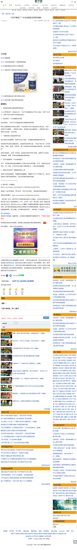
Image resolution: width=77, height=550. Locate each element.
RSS (72, 531)
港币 (62, 388)
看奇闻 (63, 10)
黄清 (70, 490)
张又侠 (55, 360)
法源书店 (30, 533)
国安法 (66, 363)
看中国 (68, 381)
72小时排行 (44, 5)
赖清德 (55, 373)
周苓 (67, 490)
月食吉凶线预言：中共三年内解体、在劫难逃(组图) (17, 476)
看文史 (52, 10)
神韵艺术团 (23, 533)
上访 (56, 399)
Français (36, 539)
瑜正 (56, 496)
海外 (72, 409)
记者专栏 (71, 5)
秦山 (63, 493)
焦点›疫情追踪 (5, 213)
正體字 (30, 539)
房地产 (66, 388)
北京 (73, 391)
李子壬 (63, 496)
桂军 (64, 412)
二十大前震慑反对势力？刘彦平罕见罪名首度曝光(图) (18, 437)
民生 (69, 409)
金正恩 (69, 370)
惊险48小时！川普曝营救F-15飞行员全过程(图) (70, 73)
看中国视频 (7, 216)
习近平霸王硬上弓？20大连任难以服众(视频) (15, 443)
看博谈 (36, 10)
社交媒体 (59, 383)
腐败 (54, 381)
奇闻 (61, 419)
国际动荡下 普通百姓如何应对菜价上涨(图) (70, 132)
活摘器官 (69, 360)
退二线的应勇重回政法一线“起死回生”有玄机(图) (16, 419)
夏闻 (63, 490)
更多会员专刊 (72, 51)
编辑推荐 (62, 5)
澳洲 (57, 412)
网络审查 (65, 399)
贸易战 (69, 358)
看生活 (57, 10)
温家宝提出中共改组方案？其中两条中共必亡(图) (16, 463)
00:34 (2, 62)
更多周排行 (73, 311)
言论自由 (69, 404)
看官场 (19, 10)
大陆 (73, 394)
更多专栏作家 (72, 498)
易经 (62, 417)
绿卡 (65, 409)
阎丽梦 (64, 370)
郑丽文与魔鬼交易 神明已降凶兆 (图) (12, 457)
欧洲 (46, 536)
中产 (57, 391)
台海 (10, 136)
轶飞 (57, 490)
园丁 (54, 493)
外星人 (65, 419)
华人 (59, 406)
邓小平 (63, 414)
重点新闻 (18, 5)
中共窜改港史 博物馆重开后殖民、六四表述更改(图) (70, 140)
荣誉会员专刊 (59, 18)
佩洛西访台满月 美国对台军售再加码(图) (13, 431)
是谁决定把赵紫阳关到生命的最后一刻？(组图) (70, 97)
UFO (57, 370)
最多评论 (54, 5)
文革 (72, 419)
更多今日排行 (72, 263)
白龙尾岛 (69, 401)
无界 (64, 533)
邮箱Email (55, 524)
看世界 (47, 10)
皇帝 (54, 417)
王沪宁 (61, 376)
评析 (68, 515)
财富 (54, 391)
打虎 (60, 381)
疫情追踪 (56, 518)
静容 (67, 493)
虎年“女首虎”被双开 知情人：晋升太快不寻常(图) (16, 416)
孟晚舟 (59, 373)
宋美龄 (58, 414)
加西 (49, 536)
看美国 (25, 10)
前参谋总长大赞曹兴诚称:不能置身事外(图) (14, 425)
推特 (67, 531)
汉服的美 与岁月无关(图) (60, 32)
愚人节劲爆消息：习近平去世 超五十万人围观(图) (16, 482)
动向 (13, 14)
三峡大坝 (56, 363)
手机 (54, 419)
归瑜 (54, 490)
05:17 (2, 70)
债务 (57, 386)
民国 (61, 412)
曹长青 (68, 496)
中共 (11, 118)
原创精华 (46, 8)
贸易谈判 (56, 376)
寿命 (68, 419)
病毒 (31, 207)
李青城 (71, 493)
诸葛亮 (58, 417)
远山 (60, 490)
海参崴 (61, 391)
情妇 (70, 378)
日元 (59, 388)
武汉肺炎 (65, 355)
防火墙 (67, 396)
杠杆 (60, 386)
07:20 (2, 96)
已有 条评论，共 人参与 (10, 308)
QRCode (15, 275)
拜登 (4, 159)
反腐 (57, 381)
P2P (54, 396)
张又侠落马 (56, 60)
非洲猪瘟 (68, 394)
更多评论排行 (45, 466)
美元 (63, 386)
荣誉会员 (11, 263)
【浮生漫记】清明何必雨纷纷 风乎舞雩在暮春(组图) (17, 479)
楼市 (70, 388)
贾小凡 (69, 488)
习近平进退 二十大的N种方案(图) (11, 440)
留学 (69, 406)
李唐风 (74, 490)
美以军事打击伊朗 (58, 57)
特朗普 (74, 355)
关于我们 (18, 531)
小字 (48, 20)
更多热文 (74, 349)
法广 (54, 383)
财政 (73, 388)
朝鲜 (65, 383)
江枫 (59, 496)
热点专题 (23, 8)
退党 (71, 368)
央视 (56, 406)
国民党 (67, 368)
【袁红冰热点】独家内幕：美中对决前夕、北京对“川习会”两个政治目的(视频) (64, 226)
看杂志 (36, 533)
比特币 (68, 386)
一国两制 (73, 381)
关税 (63, 373)
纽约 (36, 536)
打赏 (41, 20)
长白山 (64, 401)
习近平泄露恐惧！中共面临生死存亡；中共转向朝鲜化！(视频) (20, 428)
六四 (58, 360)
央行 (54, 386)
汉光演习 (62, 368)
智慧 (71, 417)
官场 (63, 381)
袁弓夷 (72, 365)
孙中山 (71, 412)
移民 (62, 406)
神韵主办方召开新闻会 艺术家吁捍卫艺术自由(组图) (17, 451)
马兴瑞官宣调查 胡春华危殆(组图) (63, 169)
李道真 (73, 488)
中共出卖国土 (65, 365)
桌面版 (5, 531)
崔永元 (71, 376)
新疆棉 (61, 363)
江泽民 (66, 376)
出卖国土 (63, 360)
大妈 (57, 394)
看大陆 (14, 10)
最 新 (10, 5)
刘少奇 (71, 414)
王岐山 (74, 370)
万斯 (71, 373)
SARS (56, 404)
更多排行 (74, 482)
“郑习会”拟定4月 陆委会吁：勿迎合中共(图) (14, 454)
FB (63, 383)
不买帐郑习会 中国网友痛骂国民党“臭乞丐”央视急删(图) (18, 460)
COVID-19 (64, 358)
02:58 (2, 66)
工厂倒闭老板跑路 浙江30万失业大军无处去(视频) (28, 387)
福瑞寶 (50, 533)
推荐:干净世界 (15, 533)
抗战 (67, 412)
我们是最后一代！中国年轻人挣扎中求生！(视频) (28, 379)
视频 (38, 8)
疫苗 (72, 363)
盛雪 (57, 493)
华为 (73, 378)
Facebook (61, 531)
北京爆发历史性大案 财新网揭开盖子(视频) (26, 357)
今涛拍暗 (60, 488)
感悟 (75, 417)
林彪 (67, 414)
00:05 (2, 58)
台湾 (65, 391)
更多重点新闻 (72, 147)
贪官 (67, 378)
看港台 (30, 10)
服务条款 (26, 531)
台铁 (74, 360)
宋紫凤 (55, 488)
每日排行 (35, 5)
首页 (3, 14)
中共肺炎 (56, 355)
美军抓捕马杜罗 (58, 63)
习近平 (23, 112)
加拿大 (69, 383)
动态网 (61, 533)
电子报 (11, 531)
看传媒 (45, 533)
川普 (69, 355)
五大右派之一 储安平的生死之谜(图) (64, 254)
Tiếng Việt (42, 539)
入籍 (62, 409)
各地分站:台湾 (30, 536)
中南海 (58, 515)
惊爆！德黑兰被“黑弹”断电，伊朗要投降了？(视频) (28, 334)
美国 (74, 373)
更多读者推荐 (45, 485)
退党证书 (55, 533)
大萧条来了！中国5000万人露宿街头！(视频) (26, 364)
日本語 (47, 539)
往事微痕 (57, 365)
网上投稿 (54, 531)
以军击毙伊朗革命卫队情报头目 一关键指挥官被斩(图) (70, 81)
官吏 (65, 515)
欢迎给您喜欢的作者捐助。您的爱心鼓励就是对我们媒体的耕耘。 (21, 222)
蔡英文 (69, 391)
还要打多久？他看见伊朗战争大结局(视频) (25, 402)
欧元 (56, 388)
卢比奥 (55, 358)
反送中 (63, 378)
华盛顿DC (41, 536)
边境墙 (67, 373)
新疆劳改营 (62, 404)
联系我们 (46, 531)
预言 (57, 419)
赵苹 (60, 493)
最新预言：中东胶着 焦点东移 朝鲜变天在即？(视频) (29, 394)
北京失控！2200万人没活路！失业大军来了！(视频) (28, 342)
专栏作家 (31, 8)
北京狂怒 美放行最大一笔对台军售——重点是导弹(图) (18, 434)
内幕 (56, 378)
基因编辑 (61, 396)
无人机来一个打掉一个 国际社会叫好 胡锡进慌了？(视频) (19, 422)
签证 (56, 409)
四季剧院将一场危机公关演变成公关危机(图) (70, 89)
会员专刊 (54, 8)
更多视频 (47, 410)
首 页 (4, 5)
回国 (59, 409)
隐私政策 (34, 531)
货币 (71, 386)
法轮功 (60, 399)
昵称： (4, 303)
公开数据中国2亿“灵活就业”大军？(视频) (25, 349)
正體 (72, 1)
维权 (70, 396)
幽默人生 (67, 417)
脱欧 (73, 383)
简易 (65, 488)
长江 (69, 363)
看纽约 (41, 10)
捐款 (40, 531)
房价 (60, 394)
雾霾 (56, 396)
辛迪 (71, 496)
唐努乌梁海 (58, 401)
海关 (72, 406)
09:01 (2, 100)
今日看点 (27, 5)
